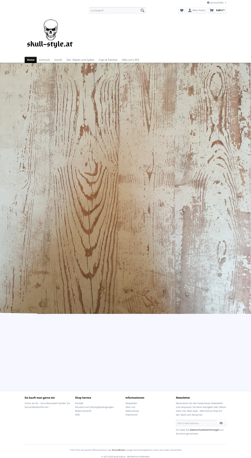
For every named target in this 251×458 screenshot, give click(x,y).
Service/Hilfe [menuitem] (215, 2)
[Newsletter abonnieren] (221, 423)
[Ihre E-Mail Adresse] (196, 423)
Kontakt (79, 403)
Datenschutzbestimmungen (205, 429)
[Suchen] (142, 10)
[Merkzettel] (181, 10)
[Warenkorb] (217, 10)
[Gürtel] (58, 60)
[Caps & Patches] (108, 60)
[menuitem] (117, 12)
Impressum (131, 414)
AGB (77, 414)
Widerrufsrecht (83, 410)
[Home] (31, 60)
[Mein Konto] (197, 10)
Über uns (130, 407)
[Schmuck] (44, 60)
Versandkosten (118, 450)
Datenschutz (132, 410)
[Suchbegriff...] (117, 10)
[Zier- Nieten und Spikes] (80, 60)
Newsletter (131, 403)
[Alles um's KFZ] (130, 60)
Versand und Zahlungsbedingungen (94, 407)
